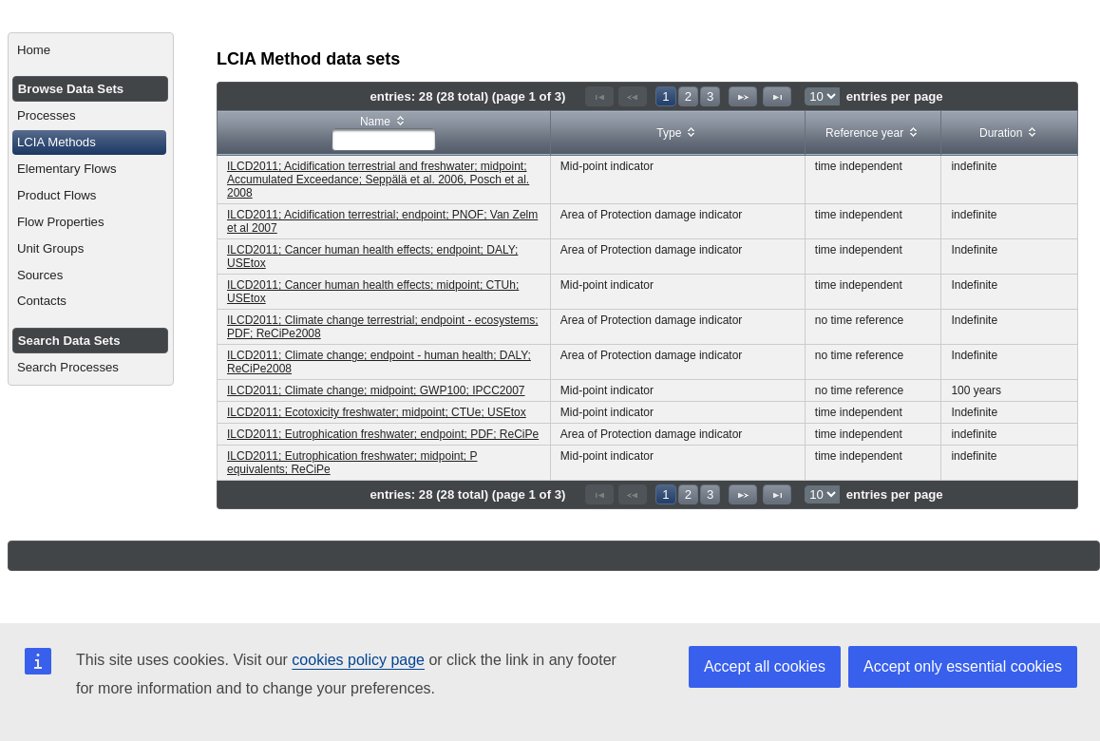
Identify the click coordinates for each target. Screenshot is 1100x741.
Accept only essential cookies (962, 666)
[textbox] (384, 139)
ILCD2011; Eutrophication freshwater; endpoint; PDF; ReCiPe (383, 434)
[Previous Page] (632, 96)
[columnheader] (384, 133)
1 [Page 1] (665, 96)
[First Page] (599, 96)
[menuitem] (90, 50)
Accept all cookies (764, 666)
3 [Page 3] (710, 96)
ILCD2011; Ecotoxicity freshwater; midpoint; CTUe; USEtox (376, 412)
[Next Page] (743, 96)
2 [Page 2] (688, 96)
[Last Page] (777, 96)
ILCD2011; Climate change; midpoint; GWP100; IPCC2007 (376, 390)
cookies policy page (358, 660)
